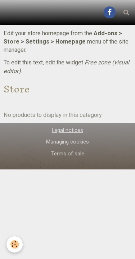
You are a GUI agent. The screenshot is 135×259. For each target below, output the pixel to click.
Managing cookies (67, 141)
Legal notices (67, 130)
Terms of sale (67, 153)
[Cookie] (14, 244)
